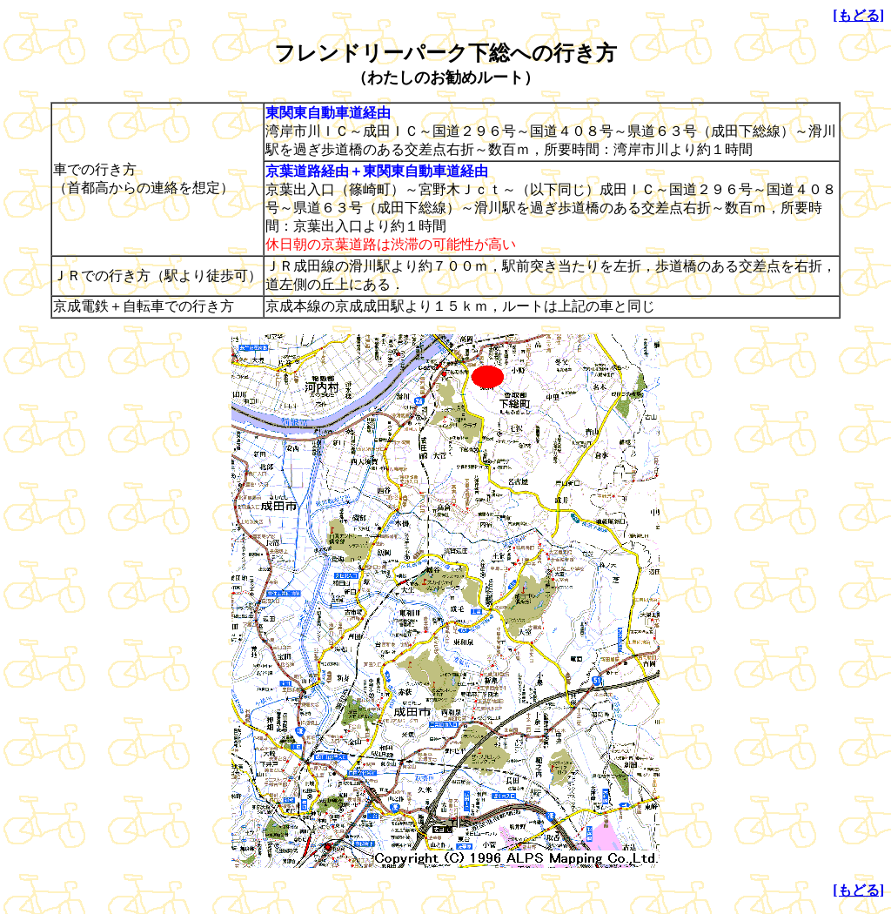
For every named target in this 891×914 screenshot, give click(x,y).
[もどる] (858, 15)
